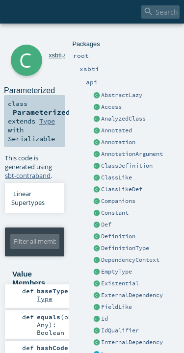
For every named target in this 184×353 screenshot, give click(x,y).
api (54, 38)
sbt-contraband (111, 117)
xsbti (41, 38)
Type (117, 89)
